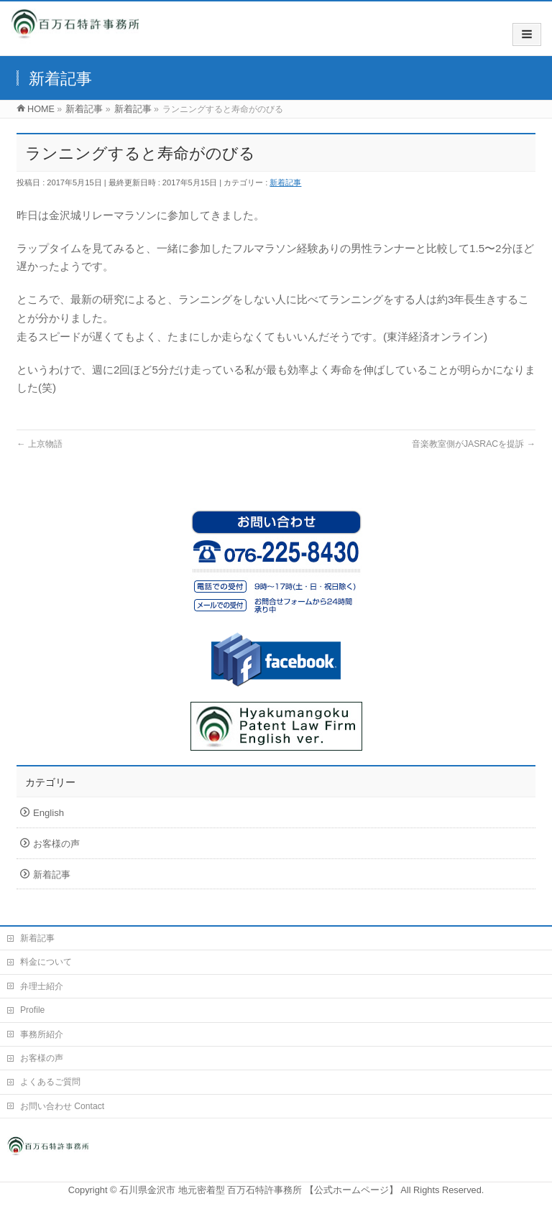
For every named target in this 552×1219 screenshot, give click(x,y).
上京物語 (40, 444)
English (48, 812)
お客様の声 (56, 843)
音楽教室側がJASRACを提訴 (473, 444)
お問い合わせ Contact (62, 1106)
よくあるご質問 (50, 1082)
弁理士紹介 (41, 986)
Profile (32, 1010)
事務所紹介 (41, 1034)
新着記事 (285, 182)
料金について (46, 962)
